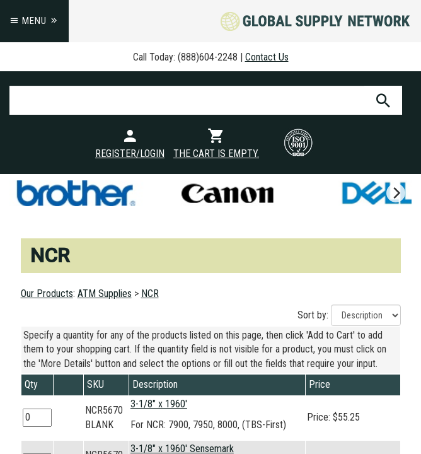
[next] (395, 192)
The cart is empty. (216, 154)
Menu (34, 20)
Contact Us (267, 57)
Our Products (47, 294)
